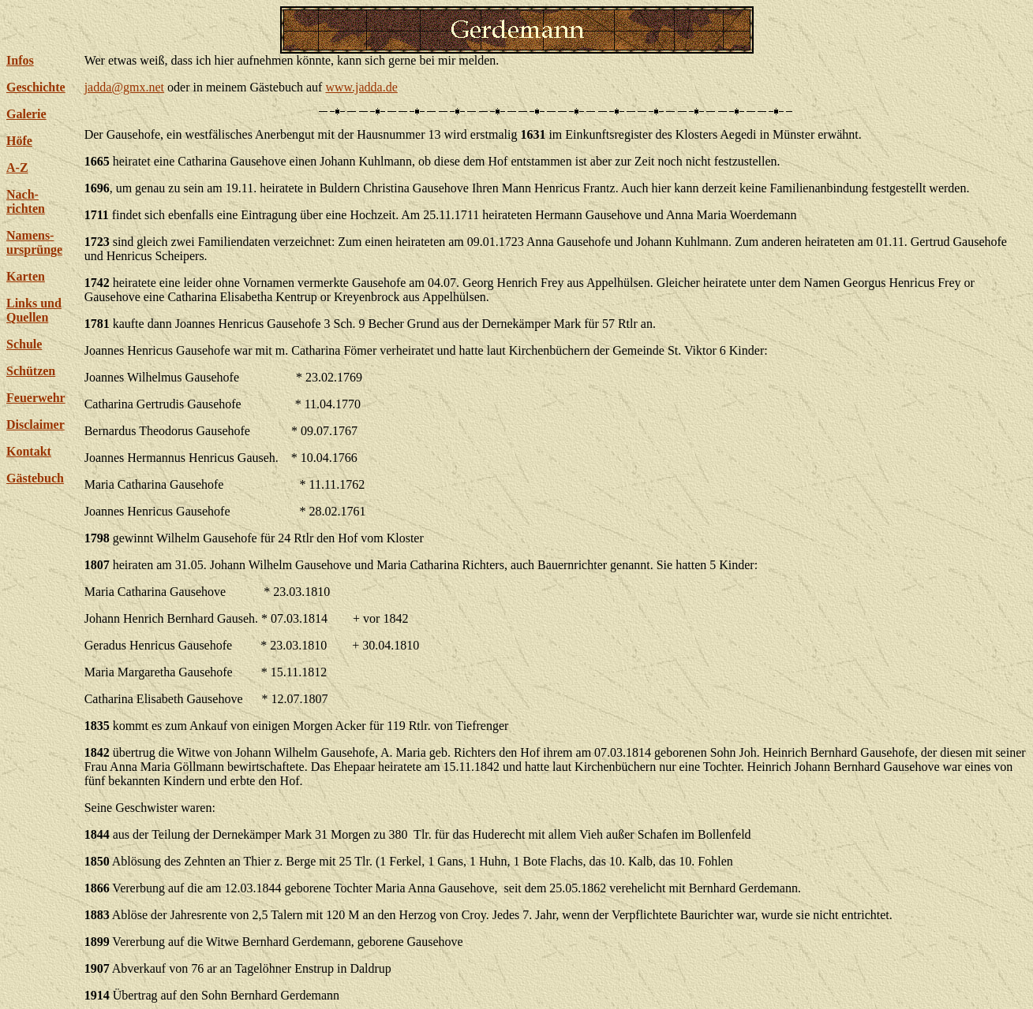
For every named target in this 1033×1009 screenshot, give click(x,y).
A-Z (17, 167)
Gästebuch (35, 478)
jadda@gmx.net (124, 87)
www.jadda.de (361, 87)
